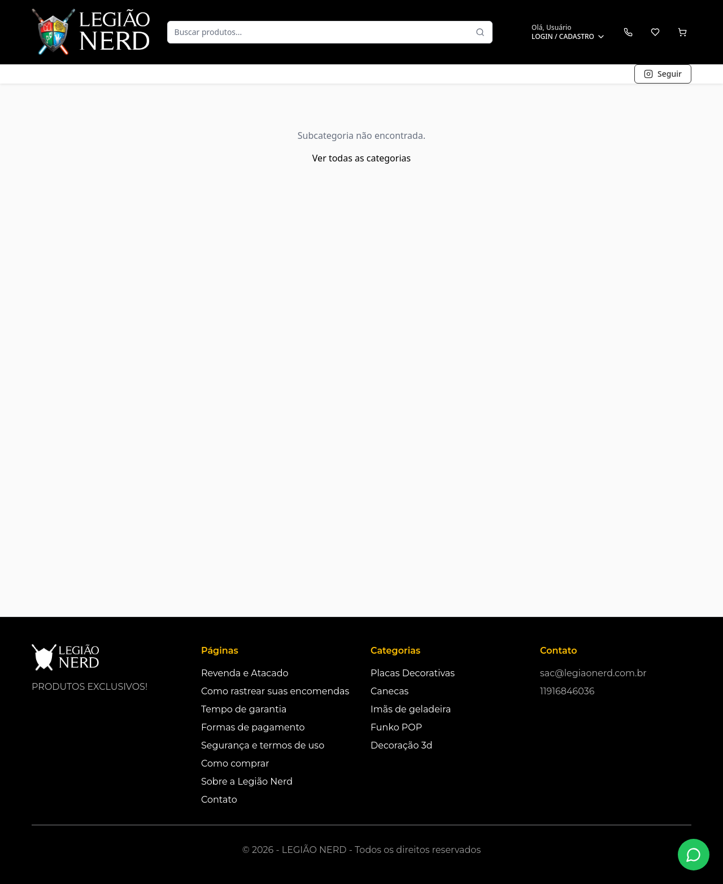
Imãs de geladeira (411, 709)
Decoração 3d (402, 745)
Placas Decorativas (413, 673)
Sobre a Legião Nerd (247, 781)
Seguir (663, 73)
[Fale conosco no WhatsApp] (693, 854)
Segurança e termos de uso (262, 745)
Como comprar (235, 763)
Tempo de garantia (243, 709)
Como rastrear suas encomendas (275, 691)
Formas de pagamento (253, 727)
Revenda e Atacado (245, 673)
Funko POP (396, 727)
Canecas (389, 691)
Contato (219, 799)
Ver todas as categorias (361, 158)
